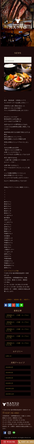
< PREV (13, 300)
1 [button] (21, 90)
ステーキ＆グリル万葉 (16, 271)
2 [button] (24, 90)
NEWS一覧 (22, 300)
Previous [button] (7, 77)
